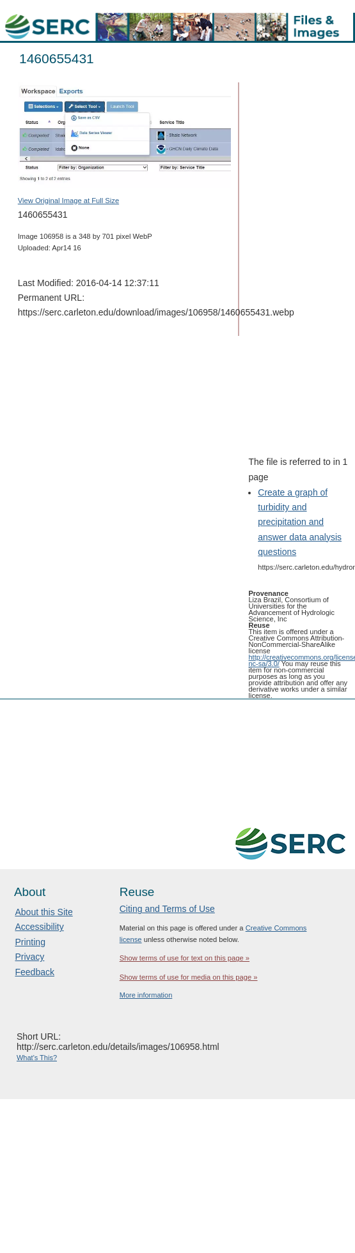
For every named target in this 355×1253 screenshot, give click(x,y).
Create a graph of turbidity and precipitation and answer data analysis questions (300, 521)
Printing (30, 942)
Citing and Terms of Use (167, 909)
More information (146, 995)
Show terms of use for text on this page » (184, 958)
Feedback (34, 972)
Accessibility (39, 927)
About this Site (43, 912)
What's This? (37, 1057)
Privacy (29, 957)
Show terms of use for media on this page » (189, 977)
